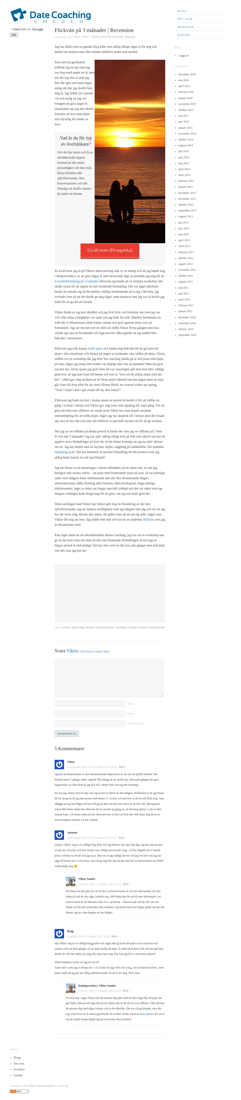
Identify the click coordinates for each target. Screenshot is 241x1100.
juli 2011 (183, 287)
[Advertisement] (110, 593)
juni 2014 (183, 157)
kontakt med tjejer (105, 627)
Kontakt (183, 35)
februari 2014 (186, 181)
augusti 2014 (185, 145)
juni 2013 (183, 228)
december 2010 (187, 317)
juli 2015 (183, 115)
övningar (132, 627)
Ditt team (185, 19)
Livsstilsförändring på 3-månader (77, 281)
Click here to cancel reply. (95, 651)
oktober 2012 (185, 258)
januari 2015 (185, 127)
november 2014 (187, 133)
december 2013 (187, 193)
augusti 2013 (185, 216)
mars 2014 (184, 175)
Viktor (72, 650)
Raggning (130, 36)
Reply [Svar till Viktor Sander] (126, 883)
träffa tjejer (95, 348)
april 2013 (184, 240)
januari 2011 (185, 311)
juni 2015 (183, 121)
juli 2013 (183, 222)
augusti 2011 (185, 281)
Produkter (185, 27)
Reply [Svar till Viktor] (122, 766)
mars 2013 (184, 246)
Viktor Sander (81, 36)
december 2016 (187, 74)
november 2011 (187, 269)
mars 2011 (184, 299)
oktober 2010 (185, 329)
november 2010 (187, 323)
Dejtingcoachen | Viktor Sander (97, 985)
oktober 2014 (185, 139)
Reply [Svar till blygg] (114, 935)
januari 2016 (185, 98)
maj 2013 (183, 234)
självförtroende (157, 627)
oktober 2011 (185, 275)
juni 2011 (183, 293)
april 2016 (184, 86)
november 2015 (187, 104)
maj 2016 (183, 80)
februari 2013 (186, 252)
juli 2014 (183, 151)
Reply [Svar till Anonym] (122, 837)
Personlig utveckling (112, 36)
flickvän (148, 519)
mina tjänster (146, 1013)
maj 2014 (183, 163)
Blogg (182, 11)
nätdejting (62, 452)
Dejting (96, 36)
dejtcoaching (78, 627)
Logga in (183, 55)
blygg (70, 930)
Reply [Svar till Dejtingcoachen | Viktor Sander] (126, 989)
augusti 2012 (185, 264)
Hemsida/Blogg (135, 723)
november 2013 (187, 198)
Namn (130, 703)
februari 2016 (186, 92)
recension (143, 627)
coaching (65, 627)
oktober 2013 (185, 204)
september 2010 (187, 335)
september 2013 (187, 210)
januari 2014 (185, 186)
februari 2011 (186, 305)
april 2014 (184, 169)
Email (130, 713)
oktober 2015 (185, 110)
